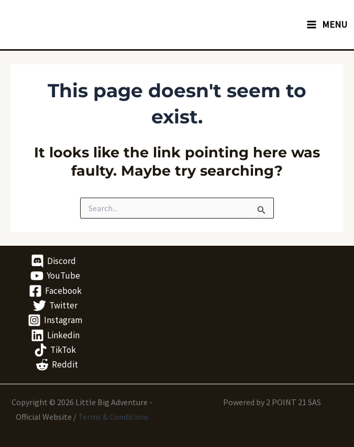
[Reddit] (57, 364)
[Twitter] (55, 305)
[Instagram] (55, 320)
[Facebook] (55, 290)
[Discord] (53, 261)
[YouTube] (55, 275)
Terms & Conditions (113, 416)
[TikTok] (55, 350)
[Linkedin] (55, 335)
